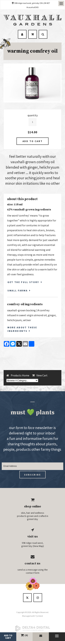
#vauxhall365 (32, 7)
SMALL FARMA (17, 290)
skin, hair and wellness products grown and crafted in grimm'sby (32, 516)
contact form (32, 572)
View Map (38, 546)
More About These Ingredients (22, 329)
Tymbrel (39, 616)
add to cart (8, 636)
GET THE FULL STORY (23, 282)
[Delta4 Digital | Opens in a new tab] (32, 628)
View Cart (41, 375)
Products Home (20, 375)
